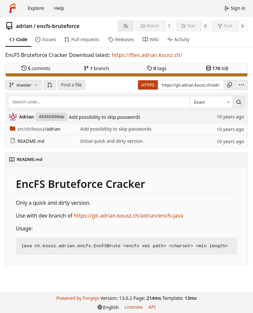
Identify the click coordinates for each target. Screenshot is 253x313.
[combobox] (211, 102)
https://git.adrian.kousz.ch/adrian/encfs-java (128, 215)
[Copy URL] (230, 85)
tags (156, 68)
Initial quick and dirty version (111, 141)
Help (59, 8)
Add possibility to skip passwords (104, 117)
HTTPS (148, 85)
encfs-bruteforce (58, 26)
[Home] (12, 8)
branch (96, 68)
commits (35, 68)
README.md (27, 141)
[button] (49, 85)
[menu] (241, 85)
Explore (36, 8)
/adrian (35, 129)
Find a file (71, 85)
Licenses (134, 307)
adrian (24, 26)
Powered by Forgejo (77, 298)
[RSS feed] (125, 25)
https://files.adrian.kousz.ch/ (147, 55)
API (151, 307)
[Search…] (239, 102)
